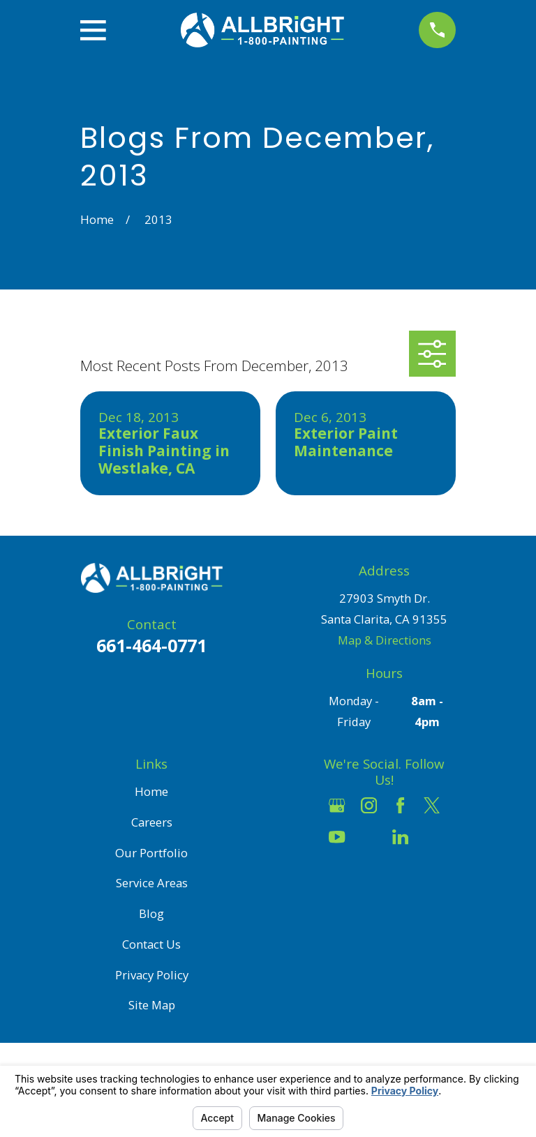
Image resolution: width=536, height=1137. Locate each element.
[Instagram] (369, 805)
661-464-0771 (151, 645)
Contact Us (151, 944)
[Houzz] (369, 837)
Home (151, 791)
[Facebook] (400, 805)
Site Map (151, 1005)
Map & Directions (384, 640)
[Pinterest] (432, 837)
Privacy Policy (151, 975)
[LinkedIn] (400, 837)
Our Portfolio (151, 853)
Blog (151, 913)
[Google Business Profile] (337, 805)
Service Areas (152, 883)
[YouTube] (337, 837)
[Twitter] (432, 805)
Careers (151, 822)
